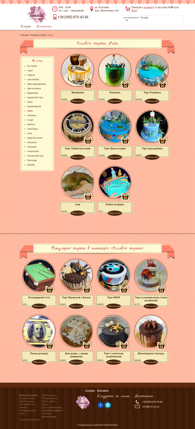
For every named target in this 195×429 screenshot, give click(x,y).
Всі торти (32, 66)
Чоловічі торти (38, 35)
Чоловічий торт (35, 155)
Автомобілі (33, 79)
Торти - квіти (48, 401)
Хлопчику (32, 128)
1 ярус (30, 70)
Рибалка (31, 115)
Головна (24, 35)
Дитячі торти (49, 395)
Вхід (134, 10)
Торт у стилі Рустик (52, 407)
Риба (30, 111)
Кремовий (32, 93)
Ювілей (31, 164)
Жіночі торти (26, 401)
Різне (22, 413)
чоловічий (33, 151)
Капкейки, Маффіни (52, 410)
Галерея (25, 27)
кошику (149, 7)
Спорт (30, 120)
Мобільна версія (28, 395)
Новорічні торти (27, 410)
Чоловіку (32, 142)
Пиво (30, 102)
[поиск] (148, 18)
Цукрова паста (34, 137)
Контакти (44, 27)
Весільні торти (26, 398)
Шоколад (32, 160)
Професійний (34, 106)
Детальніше (77, 101)
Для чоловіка (34, 88)
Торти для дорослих (29, 419)
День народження (36, 84)
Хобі (29, 133)
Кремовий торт (35, 97)
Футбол (31, 124)
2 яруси (31, 75)
